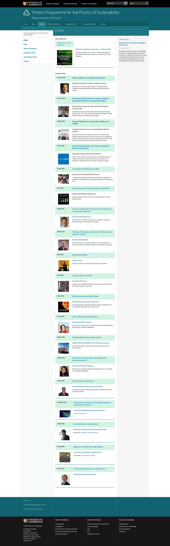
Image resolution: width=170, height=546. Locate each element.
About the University (70, 4)
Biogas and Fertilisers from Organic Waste (88, 447)
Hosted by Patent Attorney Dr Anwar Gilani (87, 386)
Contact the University (29, 529)
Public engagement (124, 529)
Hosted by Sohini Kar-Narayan (83, 366)
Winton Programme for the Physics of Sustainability (36, 34)
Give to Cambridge (92, 526)
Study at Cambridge (52, 4)
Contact (103, 24)
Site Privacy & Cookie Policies (33, 509)
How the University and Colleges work (98, 524)
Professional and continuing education (66, 529)
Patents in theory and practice (83, 381)
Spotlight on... (123, 531)
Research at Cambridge (89, 4)
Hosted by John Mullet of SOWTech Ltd (87, 452)
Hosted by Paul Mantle (80, 240)
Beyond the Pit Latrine (88, 455)
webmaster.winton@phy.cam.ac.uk (34, 505)
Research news (123, 524)
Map (88, 531)
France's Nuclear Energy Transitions (84, 317)
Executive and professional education (66, 531)
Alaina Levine (77, 260)
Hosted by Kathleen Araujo (81, 322)
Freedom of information (30, 533)
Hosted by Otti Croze (79, 281)
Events (42, 24)
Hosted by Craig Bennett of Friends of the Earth (89, 429)
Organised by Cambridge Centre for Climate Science (90, 343)
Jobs (88, 529)
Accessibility (26, 531)
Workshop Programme (80, 413)
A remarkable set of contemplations (85, 424)
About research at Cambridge (127, 526)
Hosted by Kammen (81, 217)
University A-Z (27, 540)
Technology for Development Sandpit (85, 169)
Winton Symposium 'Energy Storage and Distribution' (91, 188)
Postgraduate (59, 526)
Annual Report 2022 (89, 24)
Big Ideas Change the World (90, 432)
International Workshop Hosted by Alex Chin (89, 410)
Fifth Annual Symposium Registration (85, 302)
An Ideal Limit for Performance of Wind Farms (89, 469)
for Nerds (79, 255)
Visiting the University (93, 534)
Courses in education (61, 534)
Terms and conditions (29, 539)
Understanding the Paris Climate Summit (86, 337)
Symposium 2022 (71, 24)
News (33, 24)
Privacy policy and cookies (31, 535)
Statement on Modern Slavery (32, 537)
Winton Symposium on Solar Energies (85, 296)
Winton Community (53, 24)
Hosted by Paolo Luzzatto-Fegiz (84, 474)
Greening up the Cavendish (82, 275)
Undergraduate (59, 524)
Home (25, 24)
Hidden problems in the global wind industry (88, 78)
